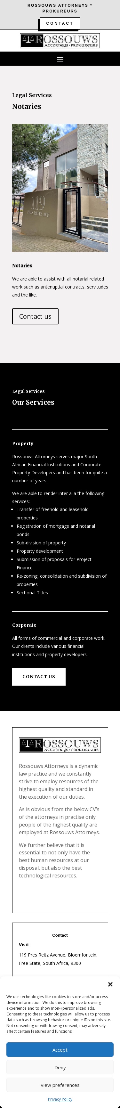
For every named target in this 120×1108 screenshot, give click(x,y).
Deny (60, 1067)
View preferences (60, 1085)
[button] (110, 984)
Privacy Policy (60, 1099)
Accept (60, 1050)
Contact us (35, 316)
